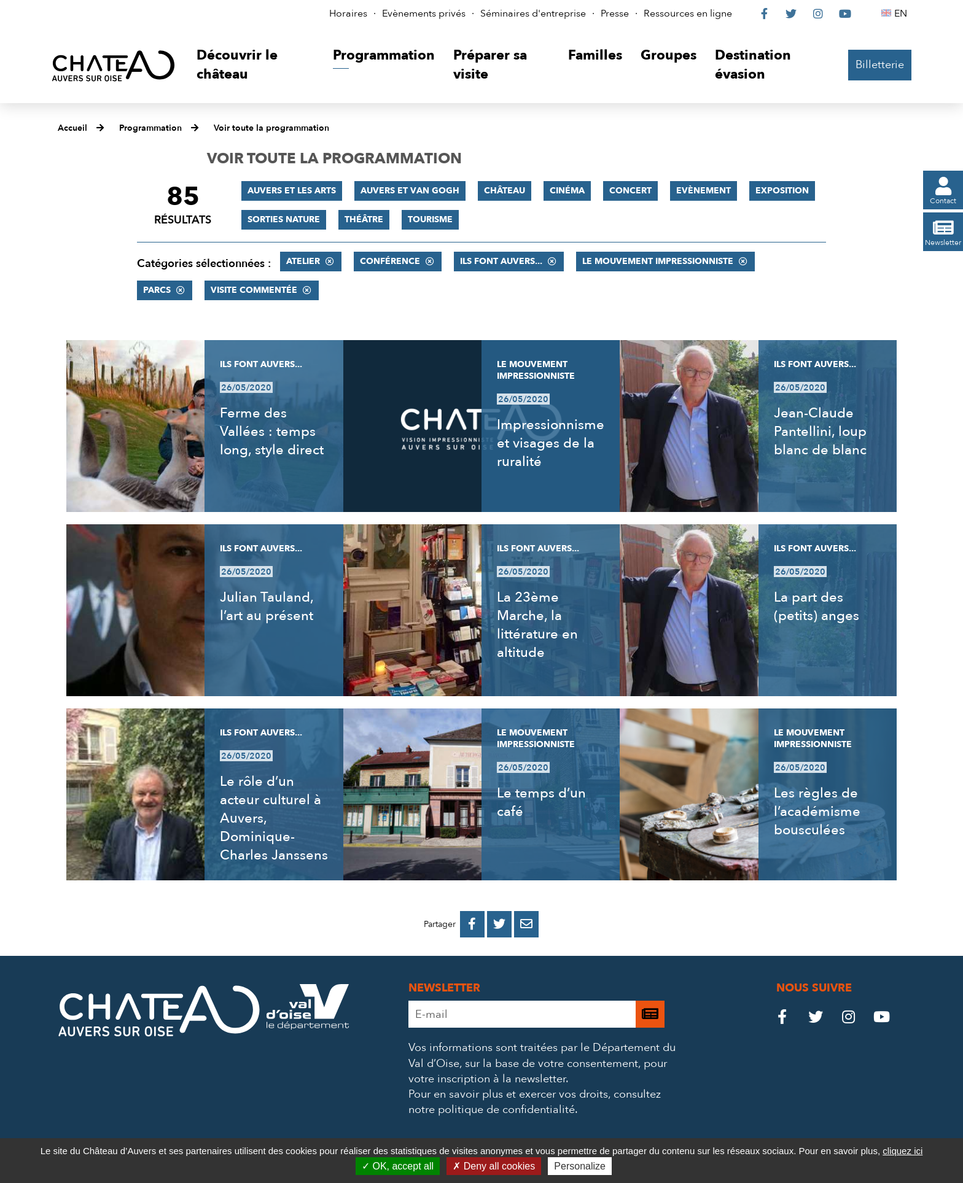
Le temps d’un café (541, 802)
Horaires (348, 13)
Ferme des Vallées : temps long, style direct (272, 431)
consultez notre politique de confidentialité (534, 1102)
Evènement (703, 190)
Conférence (390, 261)
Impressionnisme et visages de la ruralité (550, 443)
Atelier (303, 261)
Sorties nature (284, 219)
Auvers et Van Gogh (410, 190)
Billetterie (880, 64)
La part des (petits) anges (816, 606)
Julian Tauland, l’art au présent (266, 606)
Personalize (580, 1166)
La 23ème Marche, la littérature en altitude (537, 625)
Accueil (72, 128)
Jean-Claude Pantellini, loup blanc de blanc (820, 431)
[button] (255, 65)
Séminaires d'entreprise (533, 13)
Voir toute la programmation (271, 128)
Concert (630, 190)
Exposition (782, 190)
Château (504, 190)
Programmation (150, 128)
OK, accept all (398, 1166)
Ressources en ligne (688, 13)
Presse (615, 13)
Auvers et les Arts (292, 190)
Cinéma (567, 190)
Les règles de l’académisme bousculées (817, 811)
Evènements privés (424, 13)
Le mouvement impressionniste (657, 261)
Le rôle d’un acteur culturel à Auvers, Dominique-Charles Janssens (274, 818)
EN (902, 13)
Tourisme (430, 219)
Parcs (157, 290)
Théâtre (364, 219)
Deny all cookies (494, 1166)
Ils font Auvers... (501, 261)
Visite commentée (254, 290)
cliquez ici (902, 1151)
